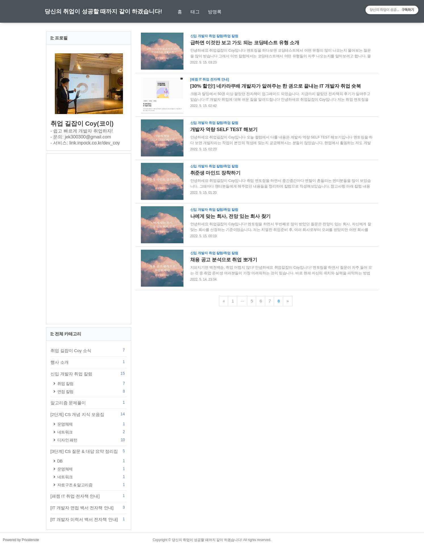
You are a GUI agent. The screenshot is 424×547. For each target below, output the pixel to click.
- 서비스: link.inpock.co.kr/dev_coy (85, 142)
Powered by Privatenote (21, 540)
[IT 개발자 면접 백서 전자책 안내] (89, 507)
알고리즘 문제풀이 (89, 402)
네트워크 (92, 432)
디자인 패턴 (92, 439)
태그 (195, 11)
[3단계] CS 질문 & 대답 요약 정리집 (89, 451)
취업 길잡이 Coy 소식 (89, 350)
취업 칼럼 (92, 383)
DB (92, 460)
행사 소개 (89, 362)
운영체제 (92, 424)
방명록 (215, 11)
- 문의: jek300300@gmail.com (81, 136)
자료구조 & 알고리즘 (92, 484)
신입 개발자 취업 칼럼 (89, 373)
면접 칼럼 (92, 391)
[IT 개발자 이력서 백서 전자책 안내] (89, 519)
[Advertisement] (88, 239)
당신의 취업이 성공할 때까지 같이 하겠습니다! (103, 11)
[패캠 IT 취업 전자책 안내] (89, 495)
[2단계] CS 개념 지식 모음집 (89, 414)
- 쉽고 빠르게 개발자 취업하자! (82, 131)
